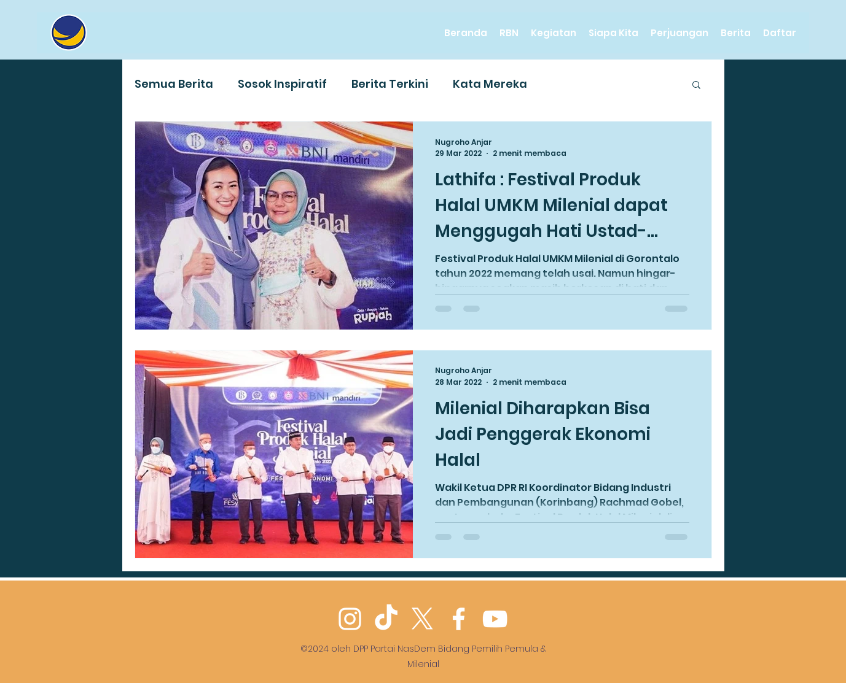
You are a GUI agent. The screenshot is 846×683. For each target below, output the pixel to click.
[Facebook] (459, 619)
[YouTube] (495, 619)
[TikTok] (386, 619)
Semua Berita (174, 83)
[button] (696, 85)
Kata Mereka (490, 83)
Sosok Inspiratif (282, 83)
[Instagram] (350, 619)
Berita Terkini (389, 83)
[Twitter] (422, 619)
